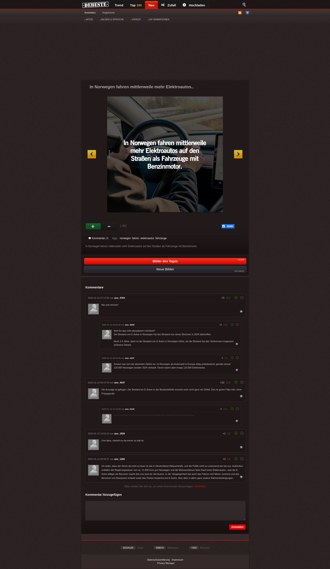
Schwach (109, 226)
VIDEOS (135, 19)
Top (136, 5)
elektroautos (147, 238)
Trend (119, 5)
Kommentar (98, 238)
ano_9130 (129, 409)
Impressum (177, 559)
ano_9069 (129, 325)
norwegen (125, 238)
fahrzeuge (161, 238)
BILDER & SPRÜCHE (112, 19)
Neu (151, 5)
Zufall (168, 5)
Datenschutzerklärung (158, 559)
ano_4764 (119, 298)
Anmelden (90, 12)
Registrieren (108, 12)
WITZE (88, 19)
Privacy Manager (166, 563)
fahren (135, 238)
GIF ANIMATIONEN (158, 19)
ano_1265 (119, 459)
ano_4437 (129, 358)
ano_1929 (119, 433)
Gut (93, 226)
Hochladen (194, 5)
